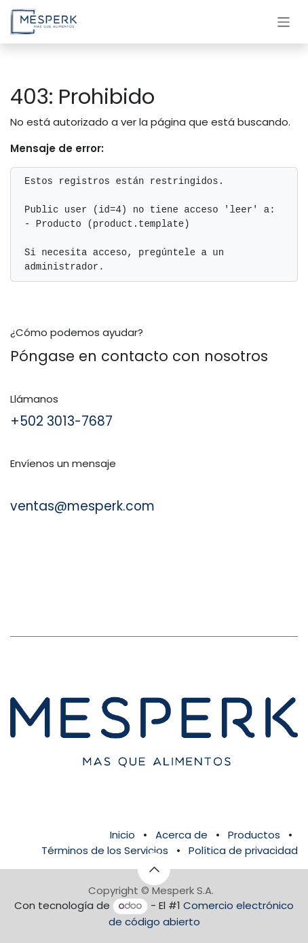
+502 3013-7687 (61, 421)
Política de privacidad (243, 850)
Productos (254, 835)
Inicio (122, 835)
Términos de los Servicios (104, 850)
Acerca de (181, 835)
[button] (154, 869)
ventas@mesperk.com (82, 506)
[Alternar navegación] (284, 21)
